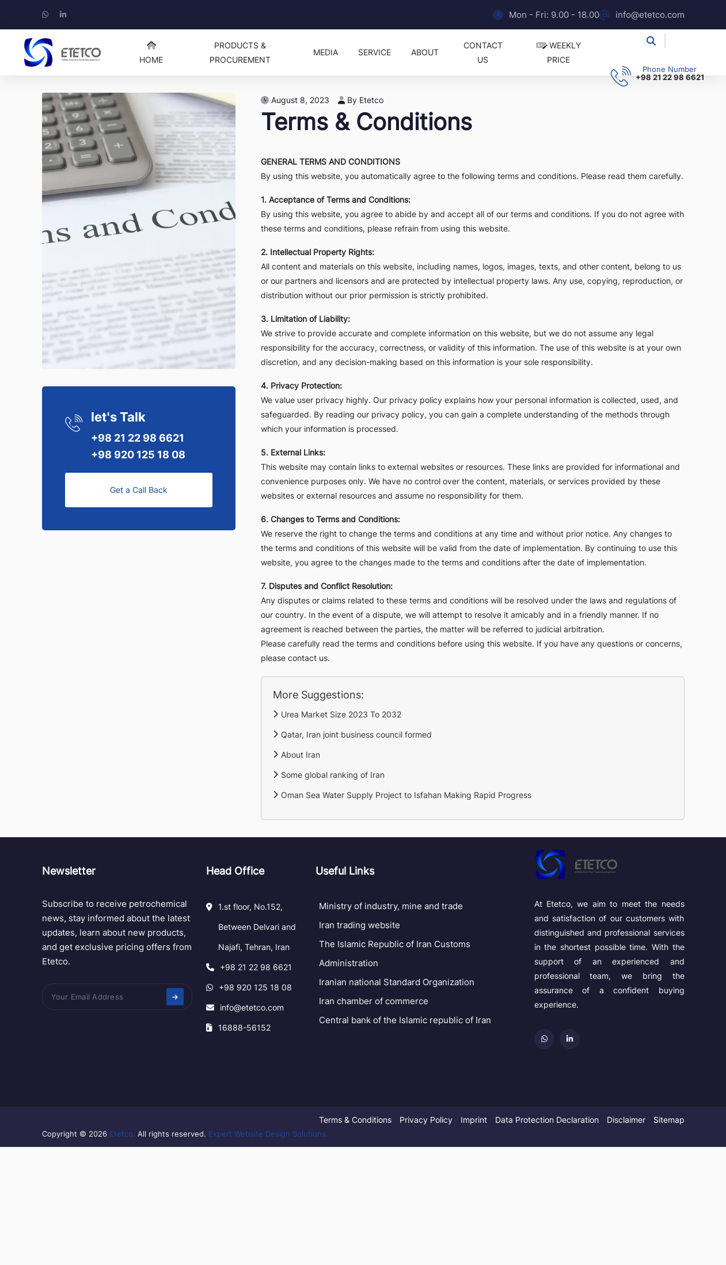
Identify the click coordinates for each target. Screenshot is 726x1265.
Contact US (483, 52)
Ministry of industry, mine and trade (391, 906)
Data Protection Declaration (547, 1120)
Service (374, 52)
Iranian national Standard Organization (396, 982)
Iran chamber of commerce (373, 1001)
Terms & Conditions (355, 1120)
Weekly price (559, 52)
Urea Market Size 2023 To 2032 (337, 714)
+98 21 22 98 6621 (670, 77)
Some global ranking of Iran (329, 775)
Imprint (474, 1120)
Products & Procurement (240, 52)
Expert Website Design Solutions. (268, 1133)
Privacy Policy (426, 1120)
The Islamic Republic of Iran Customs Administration (394, 953)
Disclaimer (626, 1120)
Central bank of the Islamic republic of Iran (405, 1020)
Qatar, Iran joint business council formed (352, 734)
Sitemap (669, 1120)
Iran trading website (359, 925)
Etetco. (122, 1133)
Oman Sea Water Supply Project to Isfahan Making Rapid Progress (402, 795)
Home (151, 52)
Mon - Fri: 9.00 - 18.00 (546, 14)
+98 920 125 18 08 (138, 455)
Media (325, 52)
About (425, 52)
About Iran (296, 754)
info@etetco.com (642, 14)
